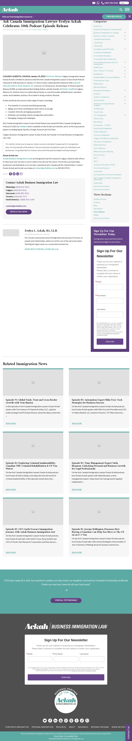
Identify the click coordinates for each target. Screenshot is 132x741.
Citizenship (98, 46)
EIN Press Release (53, 76)
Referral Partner (100, 145)
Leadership (98, 183)
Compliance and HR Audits (104, 49)
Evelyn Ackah (36, 30)
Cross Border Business (102, 56)
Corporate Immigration (102, 52)
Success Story (99, 155)
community (98, 171)
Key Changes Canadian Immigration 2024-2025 (107, 179)
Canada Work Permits (102, 39)
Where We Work (119, 727)
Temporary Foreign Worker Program (104, 104)
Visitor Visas (98, 118)
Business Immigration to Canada (106, 33)
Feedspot (23, 126)
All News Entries (100, 199)
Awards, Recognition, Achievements (108, 29)
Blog (95, 205)
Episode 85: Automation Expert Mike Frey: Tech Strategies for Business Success (97, 401)
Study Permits (99, 100)
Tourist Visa (98, 112)
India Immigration (100, 132)
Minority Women (100, 87)
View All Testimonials (66, 600)
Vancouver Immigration (103, 142)
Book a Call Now (18, 212)
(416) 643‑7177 (20, 196)
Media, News (99, 84)
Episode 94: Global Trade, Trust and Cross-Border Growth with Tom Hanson (31, 401)
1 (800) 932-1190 (26, 199)
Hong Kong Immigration (103, 128)
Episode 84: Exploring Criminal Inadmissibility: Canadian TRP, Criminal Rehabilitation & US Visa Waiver (31, 466)
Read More (11, 423)
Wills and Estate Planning (103, 151)
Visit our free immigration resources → (18, 17)
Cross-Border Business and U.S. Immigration (106, 63)
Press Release (99, 212)
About (72, 727)
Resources (61, 727)
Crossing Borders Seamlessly (105, 59)
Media (96, 215)
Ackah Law (98, 26)
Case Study (98, 42)
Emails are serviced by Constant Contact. (83, 670)
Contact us (128, 732)
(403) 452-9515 (22, 187)
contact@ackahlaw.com (45, 168)
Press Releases (100, 148)
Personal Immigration (42, 727)
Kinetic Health (68, 89)
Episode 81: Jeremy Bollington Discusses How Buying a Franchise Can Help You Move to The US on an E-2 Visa (98, 532)
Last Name (101, 309)
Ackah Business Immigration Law (17, 158)
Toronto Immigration (102, 135)
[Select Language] (124, 3)
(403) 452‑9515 (20, 190)
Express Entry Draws (102, 186)
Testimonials (99, 109)
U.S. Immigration (100, 115)
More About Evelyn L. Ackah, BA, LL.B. (42, 249)
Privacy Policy (59, 736)
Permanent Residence (102, 90)
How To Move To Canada (103, 71)
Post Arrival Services (102, 168)
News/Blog (83, 727)
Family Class (98, 67)
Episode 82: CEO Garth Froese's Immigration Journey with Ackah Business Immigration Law (30, 530)
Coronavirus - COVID (102, 125)
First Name (101, 295)
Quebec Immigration (102, 97)
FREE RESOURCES (114, 17)
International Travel (101, 80)
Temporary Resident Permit (104, 165)
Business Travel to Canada (104, 36)
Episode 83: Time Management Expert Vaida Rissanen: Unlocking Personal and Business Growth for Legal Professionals (98, 466)
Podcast (45, 30)
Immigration (98, 74)
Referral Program (100, 727)
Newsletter (98, 122)
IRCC (96, 158)
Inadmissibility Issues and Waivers (107, 77)
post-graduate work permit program (107, 174)
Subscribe (110, 342)
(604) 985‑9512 (22, 193)
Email (99, 282)
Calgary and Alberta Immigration (106, 138)
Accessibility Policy (71, 736)
